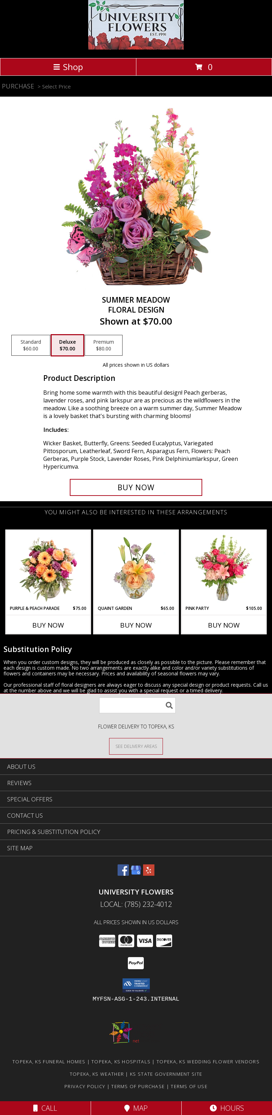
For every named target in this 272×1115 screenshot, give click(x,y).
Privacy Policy (84, 1086)
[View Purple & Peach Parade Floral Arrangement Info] (48, 568)
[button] (136, 985)
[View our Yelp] (148, 873)
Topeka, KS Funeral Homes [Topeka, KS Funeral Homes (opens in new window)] (48, 1061)
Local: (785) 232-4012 (136, 904)
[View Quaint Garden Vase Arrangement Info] (136, 568)
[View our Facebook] (123, 873)
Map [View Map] (136, 1108)
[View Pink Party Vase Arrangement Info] (224, 568)
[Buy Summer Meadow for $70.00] (136, 487)
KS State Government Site (166, 1074)
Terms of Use (189, 1086)
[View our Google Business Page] (136, 873)
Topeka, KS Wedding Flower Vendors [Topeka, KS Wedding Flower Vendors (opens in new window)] (208, 1061)
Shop (68, 67)
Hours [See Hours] (227, 1108)
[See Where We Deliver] (136, 746)
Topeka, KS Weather (97, 1074)
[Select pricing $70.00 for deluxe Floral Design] (67, 345)
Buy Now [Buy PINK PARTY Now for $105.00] (224, 625)
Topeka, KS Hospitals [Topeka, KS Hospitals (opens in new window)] (121, 1061)
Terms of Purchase (138, 1086)
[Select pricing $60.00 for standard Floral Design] (31, 345)
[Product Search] (137, 705)
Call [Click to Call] (45, 1108)
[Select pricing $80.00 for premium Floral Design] (103, 345)
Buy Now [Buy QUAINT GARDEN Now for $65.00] (136, 625)
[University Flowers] (136, 47)
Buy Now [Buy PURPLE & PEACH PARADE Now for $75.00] (48, 625)
